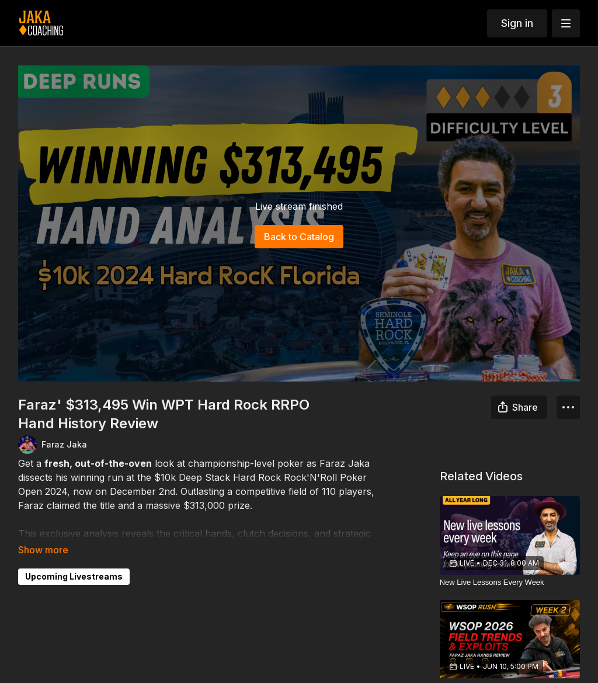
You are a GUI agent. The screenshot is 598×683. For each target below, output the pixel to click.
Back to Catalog (299, 236)
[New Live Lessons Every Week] (510, 582)
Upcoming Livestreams (74, 576)
